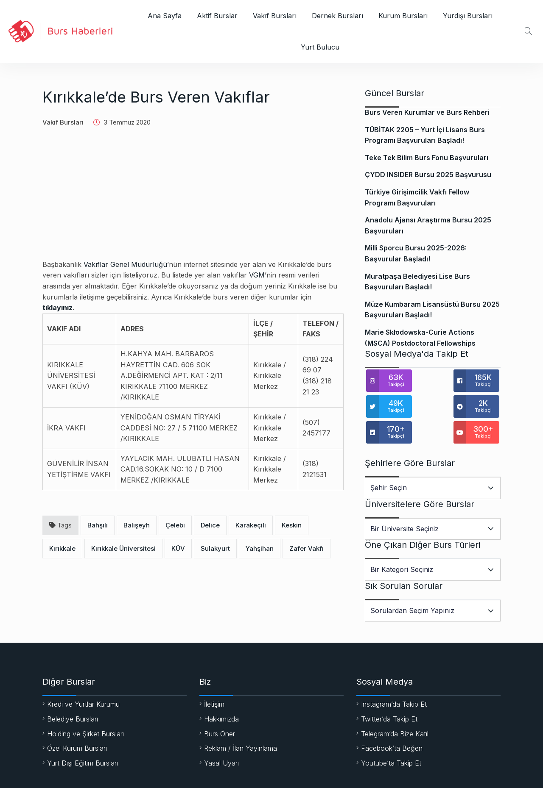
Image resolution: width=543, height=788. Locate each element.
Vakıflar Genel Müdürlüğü (125, 264)
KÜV (178, 548)
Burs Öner (219, 708)
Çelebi (175, 525)
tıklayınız (57, 307)
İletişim (214, 678)
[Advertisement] (193, 200)
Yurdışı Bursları (468, 15)
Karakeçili (250, 525)
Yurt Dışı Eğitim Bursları (82, 737)
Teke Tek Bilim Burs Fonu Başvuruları (426, 157)
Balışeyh (136, 525)
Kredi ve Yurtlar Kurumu (83, 678)
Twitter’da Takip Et (389, 693)
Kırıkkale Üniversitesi (123, 548)
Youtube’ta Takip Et (391, 737)
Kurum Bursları (403, 15)
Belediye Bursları (72, 693)
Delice (210, 525)
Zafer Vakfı (306, 548)
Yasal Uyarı (221, 737)
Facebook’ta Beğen (392, 722)
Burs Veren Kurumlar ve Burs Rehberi (427, 112)
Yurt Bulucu (320, 47)
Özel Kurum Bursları (77, 722)
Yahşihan (260, 548)
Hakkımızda (221, 693)
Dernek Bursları (337, 15)
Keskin (292, 525)
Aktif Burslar (217, 15)
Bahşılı (97, 525)
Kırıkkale (62, 548)
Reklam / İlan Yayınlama (240, 722)
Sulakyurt (215, 548)
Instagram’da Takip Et (394, 678)
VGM (257, 275)
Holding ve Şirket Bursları (85, 708)
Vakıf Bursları (275, 15)
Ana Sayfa (165, 15)
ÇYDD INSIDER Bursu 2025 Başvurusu (428, 174)
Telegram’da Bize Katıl (394, 708)
